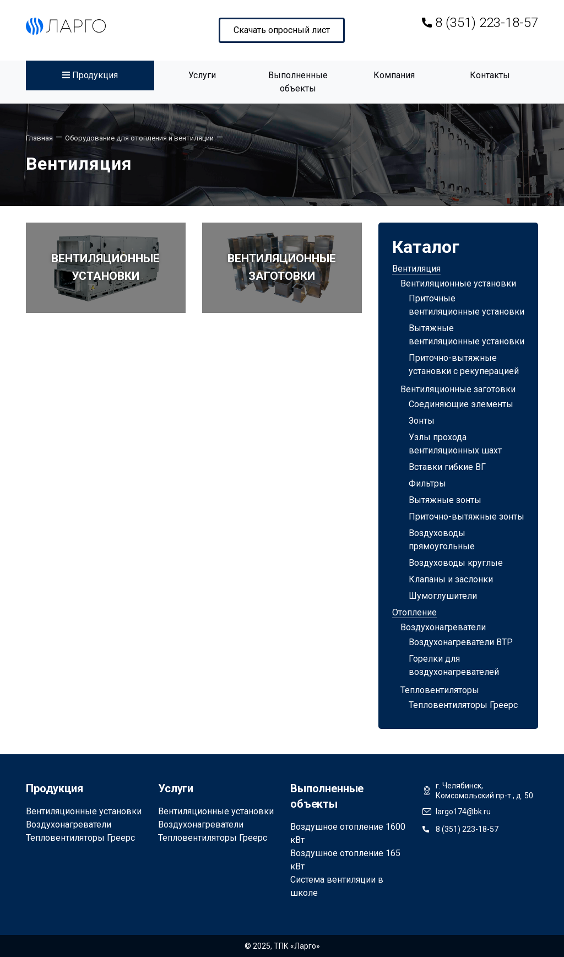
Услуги (202, 75)
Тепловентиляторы (439, 690)
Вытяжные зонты (445, 500)
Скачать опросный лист (282, 30)
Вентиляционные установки (458, 283)
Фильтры (427, 483)
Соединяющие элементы (461, 404)
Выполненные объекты (298, 82)
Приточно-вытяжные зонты (466, 516)
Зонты (422, 420)
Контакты (490, 75)
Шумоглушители (443, 596)
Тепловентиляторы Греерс (463, 705)
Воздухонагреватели (443, 627)
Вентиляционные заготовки (458, 389)
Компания (394, 75)
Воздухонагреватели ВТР (461, 642)
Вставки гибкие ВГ (447, 467)
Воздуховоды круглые (456, 563)
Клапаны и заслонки (451, 579)
